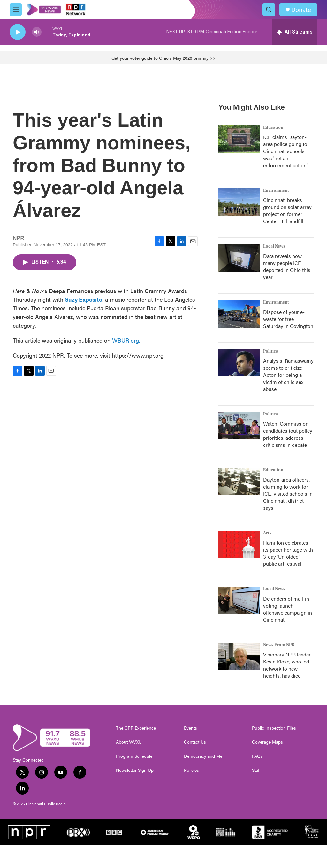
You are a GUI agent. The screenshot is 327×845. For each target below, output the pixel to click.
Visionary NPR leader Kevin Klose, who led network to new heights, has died (287, 665)
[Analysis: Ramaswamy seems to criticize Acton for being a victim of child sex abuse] (239, 362)
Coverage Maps (267, 742)
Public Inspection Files (274, 728)
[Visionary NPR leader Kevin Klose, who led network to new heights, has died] (239, 656)
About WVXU (129, 742)
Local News (274, 246)
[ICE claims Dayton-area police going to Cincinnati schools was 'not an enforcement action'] (239, 139)
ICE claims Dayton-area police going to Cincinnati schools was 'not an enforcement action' (285, 151)
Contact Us (195, 742)
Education (273, 127)
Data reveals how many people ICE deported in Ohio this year (286, 266)
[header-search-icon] (268, 9)
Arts (267, 533)
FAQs (257, 756)
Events (190, 728)
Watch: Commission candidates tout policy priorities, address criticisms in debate (287, 434)
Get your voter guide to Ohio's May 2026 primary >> (163, 58)
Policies (191, 770)
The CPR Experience (136, 728)
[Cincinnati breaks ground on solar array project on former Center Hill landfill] (239, 202)
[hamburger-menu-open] (16, 9)
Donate (301, 9)
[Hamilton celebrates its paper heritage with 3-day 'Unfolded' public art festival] (239, 544)
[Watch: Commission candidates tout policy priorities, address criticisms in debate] (239, 425)
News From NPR (278, 644)
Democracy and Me (203, 756)
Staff (256, 770)
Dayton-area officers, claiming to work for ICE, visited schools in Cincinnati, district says (288, 493)
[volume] (36, 32)
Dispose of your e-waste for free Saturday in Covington (288, 318)
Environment (276, 190)
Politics (270, 351)
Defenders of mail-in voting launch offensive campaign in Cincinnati (287, 609)
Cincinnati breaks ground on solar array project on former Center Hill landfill (287, 210)
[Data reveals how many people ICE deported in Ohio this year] (239, 258)
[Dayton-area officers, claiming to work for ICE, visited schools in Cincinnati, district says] (239, 481)
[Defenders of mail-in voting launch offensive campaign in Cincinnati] (239, 600)
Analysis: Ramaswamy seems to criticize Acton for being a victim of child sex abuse (288, 374)
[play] (17, 32)
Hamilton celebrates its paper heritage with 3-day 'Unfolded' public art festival (288, 553)
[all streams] (294, 32)
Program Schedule (134, 756)
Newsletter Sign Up (135, 770)
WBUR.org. (126, 340)
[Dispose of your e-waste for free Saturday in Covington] (239, 314)
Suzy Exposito (83, 299)
